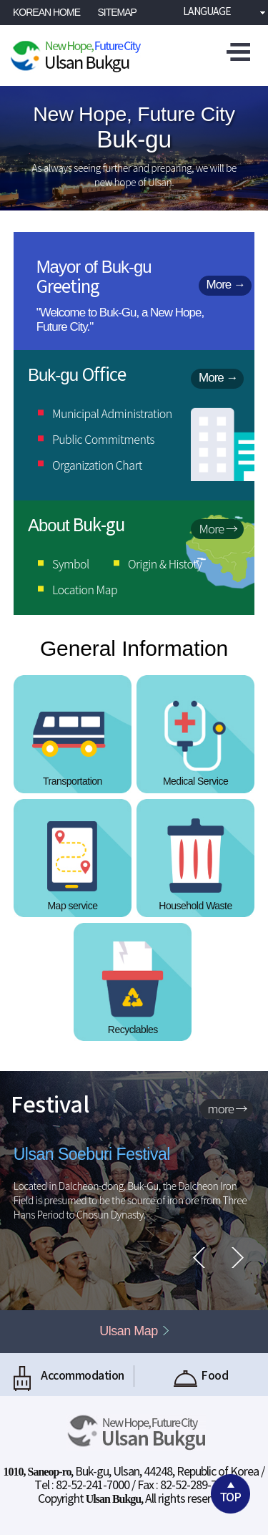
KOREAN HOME (46, 12)
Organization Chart (97, 464)
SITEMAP (117, 12)
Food (201, 1376)
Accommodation (67, 1376)
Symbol (70, 563)
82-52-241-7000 (92, 1485)
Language (202, 12)
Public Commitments (103, 438)
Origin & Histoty (165, 563)
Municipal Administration (112, 413)
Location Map (84, 589)
